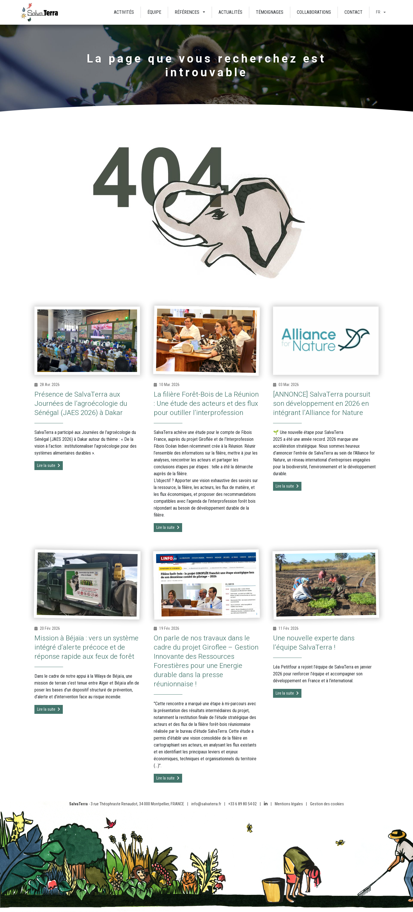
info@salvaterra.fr (206, 804)
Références (187, 12)
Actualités (230, 12)
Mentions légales (289, 804)
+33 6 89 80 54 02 (242, 804)
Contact (353, 12)
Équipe (154, 12)
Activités (124, 12)
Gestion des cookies (327, 804)
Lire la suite (48, 465)
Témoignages (269, 12)
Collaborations (314, 12)
